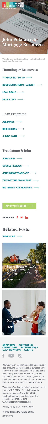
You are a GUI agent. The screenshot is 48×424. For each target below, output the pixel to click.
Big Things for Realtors (17, 187)
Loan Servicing (11, 349)
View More (8, 236)
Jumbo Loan (9, 136)
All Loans (8, 122)
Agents (28, 349)
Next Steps (9, 99)
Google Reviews (12, 166)
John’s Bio (8, 158)
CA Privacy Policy (25, 406)
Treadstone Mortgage (13, 5)
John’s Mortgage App (15, 173)
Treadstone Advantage (16, 180)
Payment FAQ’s (29, 347)
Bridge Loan (9, 129)
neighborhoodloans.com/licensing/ (18, 396)
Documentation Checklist (18, 85)
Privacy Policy (8, 406)
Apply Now (8, 345)
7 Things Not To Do (13, 77)
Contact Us (26, 345)
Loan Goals (9, 92)
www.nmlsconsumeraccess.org (16, 401)
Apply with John (16, 205)
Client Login (9, 347)
